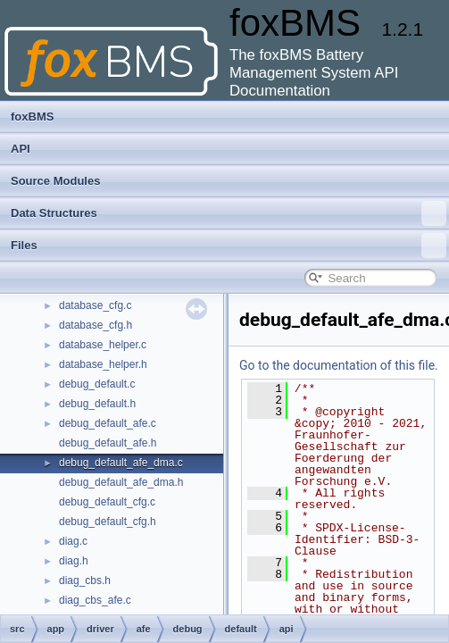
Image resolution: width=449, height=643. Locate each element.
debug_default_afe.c (107, 423)
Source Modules (55, 181)
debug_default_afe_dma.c (121, 462)
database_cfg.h (95, 325)
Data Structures (228, 213)
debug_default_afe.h (107, 443)
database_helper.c (102, 344)
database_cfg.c (95, 305)
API (20, 148)
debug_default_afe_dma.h (121, 482)
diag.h (73, 561)
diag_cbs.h (85, 580)
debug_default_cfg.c (107, 502)
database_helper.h (103, 364)
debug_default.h (97, 403)
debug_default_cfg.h (107, 521)
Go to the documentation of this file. (338, 365)
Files (228, 245)
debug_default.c (97, 384)
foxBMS (32, 116)
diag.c (73, 541)
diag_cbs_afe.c (95, 600)
